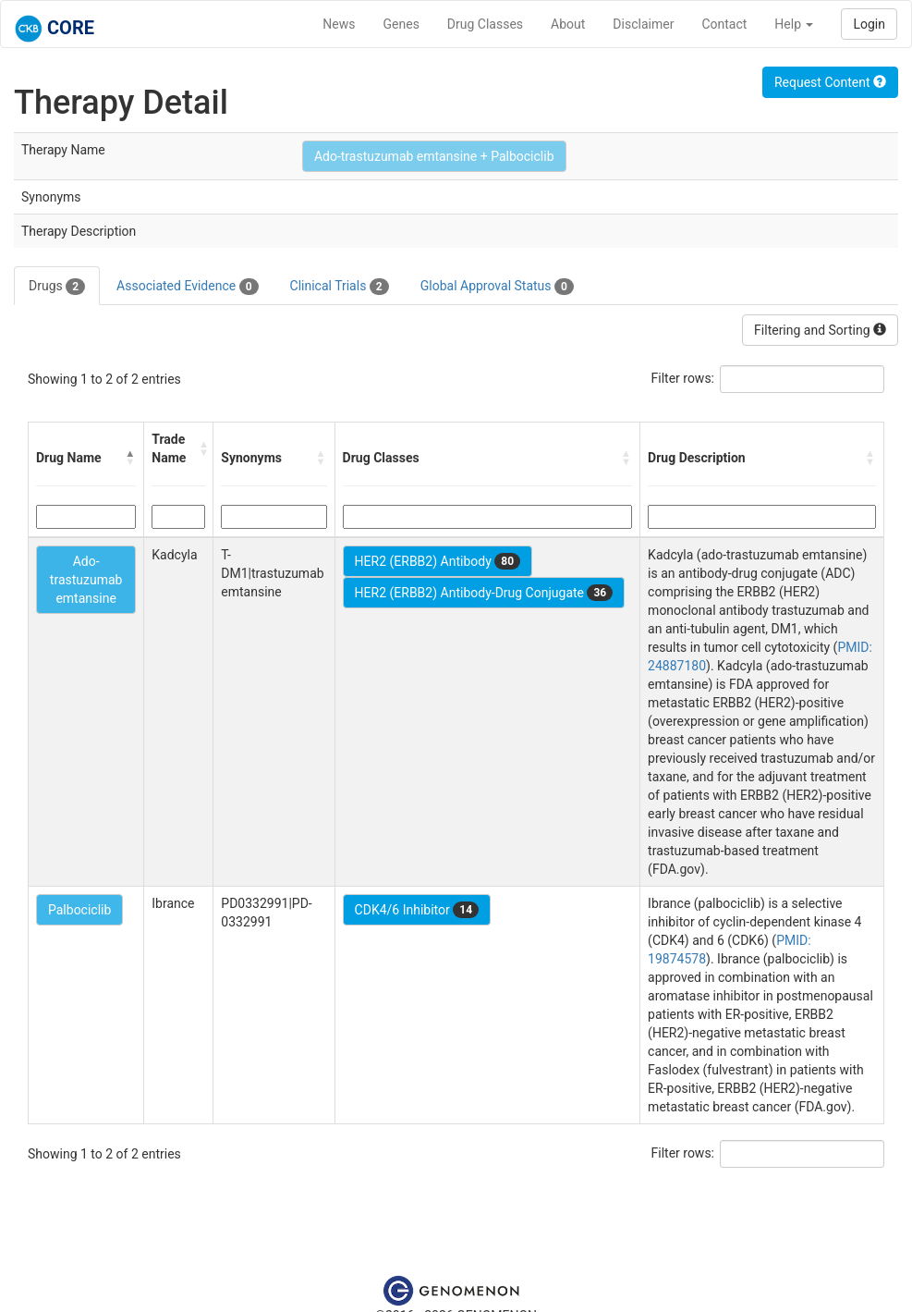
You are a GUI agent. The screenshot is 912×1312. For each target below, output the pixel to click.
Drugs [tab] (57, 286)
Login (869, 24)
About (568, 24)
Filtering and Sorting (820, 330)
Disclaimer (643, 24)
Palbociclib (79, 909)
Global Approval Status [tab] (497, 286)
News (338, 24)
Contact (724, 24)
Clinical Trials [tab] (339, 286)
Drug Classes (485, 24)
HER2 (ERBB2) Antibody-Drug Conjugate (484, 592)
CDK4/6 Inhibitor (417, 909)
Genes (401, 24)
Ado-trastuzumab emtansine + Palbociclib (434, 156)
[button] (130, 457)
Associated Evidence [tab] (187, 286)
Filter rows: (683, 378)
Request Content (830, 82)
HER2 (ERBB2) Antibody (437, 561)
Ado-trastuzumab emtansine (86, 580)
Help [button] (793, 24)
